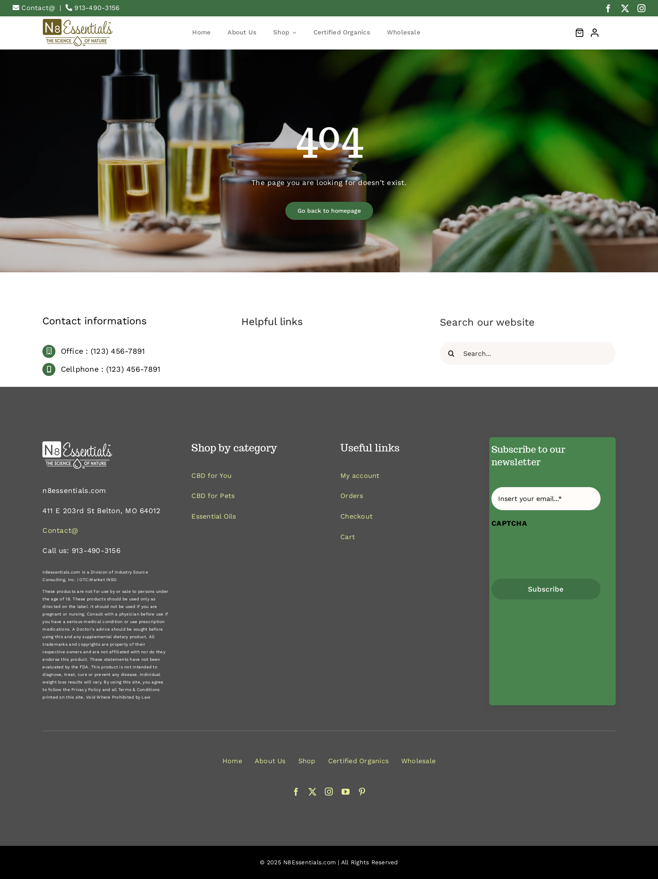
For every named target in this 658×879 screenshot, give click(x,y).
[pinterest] (362, 792)
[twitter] (625, 8)
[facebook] (608, 8)
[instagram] (641, 8)
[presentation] (555, 549)
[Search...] (528, 357)
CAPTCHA (509, 523)
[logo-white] (77, 445)
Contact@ (34, 8)
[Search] (451, 357)
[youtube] (346, 792)
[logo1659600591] (77, 22)
